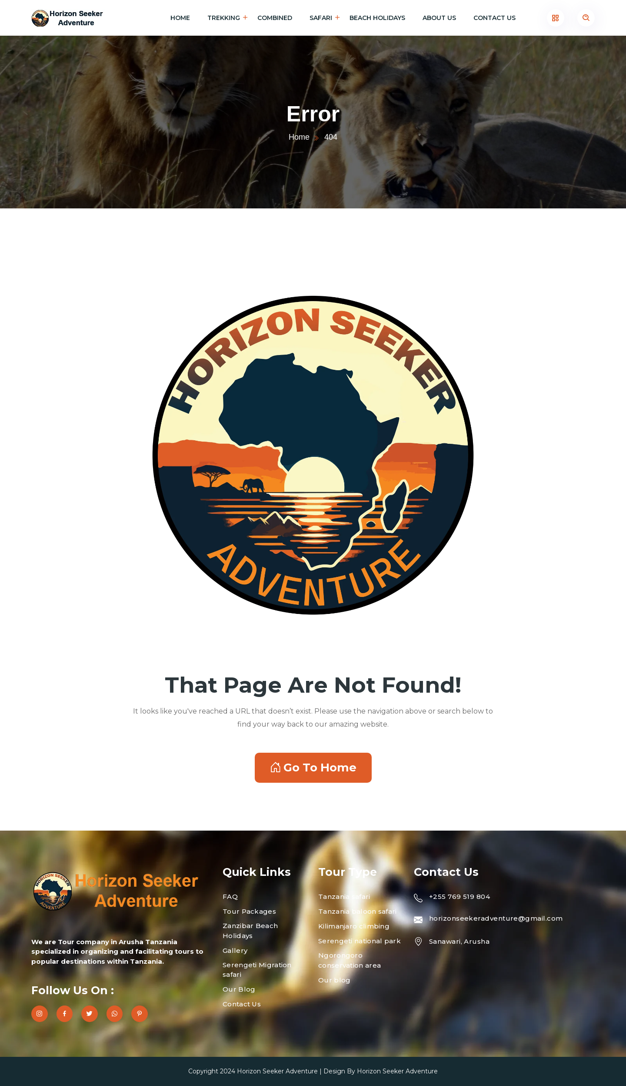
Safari (321, 18)
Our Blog (239, 989)
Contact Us (494, 18)
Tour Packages (249, 911)
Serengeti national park (359, 941)
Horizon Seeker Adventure (277, 1071)
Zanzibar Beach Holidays (250, 931)
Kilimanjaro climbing (354, 926)
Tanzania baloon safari (357, 911)
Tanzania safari (344, 896)
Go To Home (313, 767)
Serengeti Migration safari (257, 970)
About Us (439, 18)
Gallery (235, 950)
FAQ (230, 896)
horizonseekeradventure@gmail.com (496, 918)
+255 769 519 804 (459, 896)
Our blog (334, 980)
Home (180, 18)
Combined (274, 18)
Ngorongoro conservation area (349, 960)
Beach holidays (377, 18)
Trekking (223, 18)
